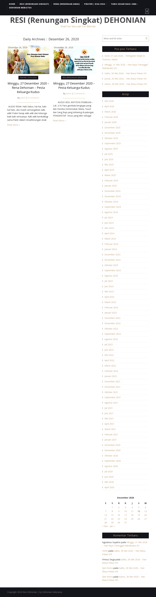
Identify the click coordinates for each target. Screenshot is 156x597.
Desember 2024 (112, 191)
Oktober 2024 (111, 201)
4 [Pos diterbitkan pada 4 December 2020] (132, 507)
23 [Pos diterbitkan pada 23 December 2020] (119, 518)
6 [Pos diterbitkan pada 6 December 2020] (145, 507)
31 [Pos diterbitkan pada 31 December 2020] (125, 522)
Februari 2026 (111, 117)
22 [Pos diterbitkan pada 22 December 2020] (112, 518)
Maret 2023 (110, 302)
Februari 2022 (111, 371)
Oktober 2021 (111, 392)
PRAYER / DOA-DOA (94, 4)
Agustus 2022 (111, 339)
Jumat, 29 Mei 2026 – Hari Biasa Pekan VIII (126, 78)
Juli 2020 (109, 471)
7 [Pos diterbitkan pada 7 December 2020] (105, 511)
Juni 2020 (109, 476)
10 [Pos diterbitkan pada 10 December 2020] (125, 511)
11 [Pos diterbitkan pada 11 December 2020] (132, 511)
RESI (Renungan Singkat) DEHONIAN (78, 20)
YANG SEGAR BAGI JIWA (123, 4)
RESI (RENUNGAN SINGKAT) (34, 4)
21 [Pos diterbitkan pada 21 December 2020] (105, 518)
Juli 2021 (109, 408)
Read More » (13, 124)
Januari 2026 (111, 122)
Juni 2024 (109, 222)
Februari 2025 (111, 180)
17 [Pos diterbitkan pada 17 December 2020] (125, 515)
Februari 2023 (111, 307)
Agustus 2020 (111, 466)
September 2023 (113, 270)
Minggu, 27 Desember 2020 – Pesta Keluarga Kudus (74, 85)
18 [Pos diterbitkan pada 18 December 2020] (132, 515)
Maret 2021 (110, 429)
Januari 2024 (111, 249)
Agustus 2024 (111, 212)
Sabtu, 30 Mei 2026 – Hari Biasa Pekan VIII (125, 73)
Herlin (105, 550)
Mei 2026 (109, 101)
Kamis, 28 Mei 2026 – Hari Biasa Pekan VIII (126, 84)
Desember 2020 (112, 445)
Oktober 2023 (111, 265)
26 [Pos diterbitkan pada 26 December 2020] (139, 518)
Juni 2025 (109, 159)
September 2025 (113, 143)
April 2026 (109, 106)
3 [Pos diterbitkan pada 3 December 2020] (125, 507)
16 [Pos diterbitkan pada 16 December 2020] (119, 515)
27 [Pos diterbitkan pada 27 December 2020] (145, 518)
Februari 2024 (111, 244)
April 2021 (109, 423)
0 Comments (33, 98)
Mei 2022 (109, 355)
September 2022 (113, 333)
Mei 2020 (109, 482)
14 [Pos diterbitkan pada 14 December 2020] (105, 515)
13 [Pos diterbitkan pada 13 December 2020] (145, 511)
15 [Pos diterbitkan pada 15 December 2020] (112, 515)
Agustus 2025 (111, 148)
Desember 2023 (112, 254)
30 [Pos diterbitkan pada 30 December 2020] (119, 522)
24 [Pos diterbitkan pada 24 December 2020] (125, 518)
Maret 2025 (110, 175)
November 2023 (113, 259)
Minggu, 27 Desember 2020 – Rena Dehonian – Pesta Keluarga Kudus (28, 87)
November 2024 (113, 196)
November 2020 (113, 450)
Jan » (112, 526)
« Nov (105, 526)
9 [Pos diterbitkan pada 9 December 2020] (118, 511)
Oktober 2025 (111, 138)
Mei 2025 (109, 164)
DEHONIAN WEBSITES (20, 7)
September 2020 (113, 460)
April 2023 (109, 296)
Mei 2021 (109, 418)
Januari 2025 (111, 185)
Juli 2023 (109, 281)
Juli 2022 (109, 344)
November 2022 (113, 323)
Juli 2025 (109, 154)
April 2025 (109, 169)
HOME (12, 4)
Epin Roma (107, 568)
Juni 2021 (109, 413)
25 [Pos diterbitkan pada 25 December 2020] (132, 518)
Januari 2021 (111, 439)
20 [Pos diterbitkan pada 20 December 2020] (145, 515)
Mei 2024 (109, 228)
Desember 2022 (112, 318)
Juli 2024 (109, 217)
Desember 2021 (112, 381)
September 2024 (113, 206)
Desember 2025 (112, 127)
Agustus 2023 (111, 275)
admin (23, 98)
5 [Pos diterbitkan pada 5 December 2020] (138, 507)
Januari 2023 (111, 312)
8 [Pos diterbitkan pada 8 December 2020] (112, 511)
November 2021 (113, 386)
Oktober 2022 (111, 328)
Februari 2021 (111, 434)
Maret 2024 (110, 238)
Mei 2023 (109, 291)
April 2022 (109, 360)
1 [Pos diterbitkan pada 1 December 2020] (112, 507)
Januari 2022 (111, 376)
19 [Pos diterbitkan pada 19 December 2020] (139, 515)
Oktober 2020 (111, 455)
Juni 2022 (109, 349)
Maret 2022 (110, 365)
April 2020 (109, 487)
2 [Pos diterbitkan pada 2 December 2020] (118, 507)
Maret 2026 (110, 111)
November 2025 (113, 132)
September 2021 (113, 397)
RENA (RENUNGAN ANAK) (66, 4)
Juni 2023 (109, 286)
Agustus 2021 (111, 402)
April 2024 (109, 233)
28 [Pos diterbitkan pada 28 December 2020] (105, 522)
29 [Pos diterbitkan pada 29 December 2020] (112, 522)
